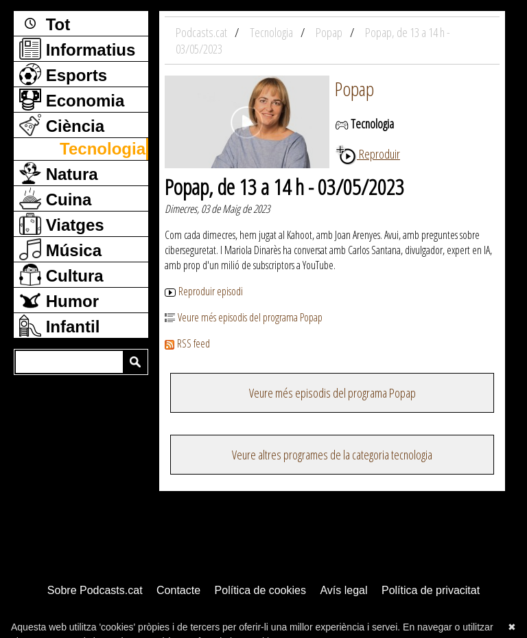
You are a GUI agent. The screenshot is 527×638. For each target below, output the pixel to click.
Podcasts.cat (202, 32)
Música (60, 249)
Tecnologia (102, 148)
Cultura (61, 275)
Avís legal (343, 590)
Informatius (77, 49)
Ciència (61, 125)
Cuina (55, 198)
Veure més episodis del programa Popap (244, 317)
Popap (354, 89)
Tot (44, 23)
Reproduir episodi (204, 291)
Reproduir (367, 154)
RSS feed (187, 343)
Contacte (178, 590)
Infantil (59, 326)
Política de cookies (260, 590)
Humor (59, 300)
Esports (63, 74)
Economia (71, 100)
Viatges (61, 224)
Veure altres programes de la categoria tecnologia (332, 454)
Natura (58, 173)
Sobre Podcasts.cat (95, 590)
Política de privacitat (431, 590)
